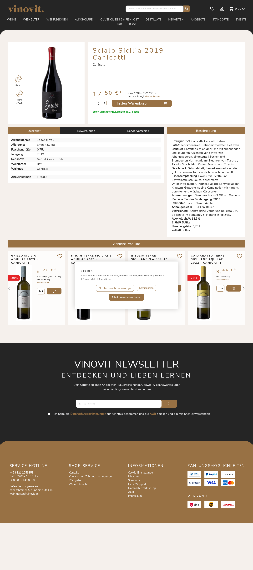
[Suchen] (186, 8)
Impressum (135, 496)
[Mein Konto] (222, 9)
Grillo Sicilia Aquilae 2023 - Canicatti (24, 259)
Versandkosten (152, 96)
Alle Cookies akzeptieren (126, 297)
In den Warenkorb (132, 103)
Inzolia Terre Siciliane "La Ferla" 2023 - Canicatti (149, 259)
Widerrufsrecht (78, 484)
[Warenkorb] (237, 9)
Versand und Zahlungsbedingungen (91, 476)
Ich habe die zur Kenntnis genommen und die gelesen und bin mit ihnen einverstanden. (132, 414)
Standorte (134, 480)
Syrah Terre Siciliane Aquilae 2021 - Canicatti (91, 259)
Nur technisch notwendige (113, 288)
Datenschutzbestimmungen (88, 414)
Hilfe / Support (137, 484)
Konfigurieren (146, 288)
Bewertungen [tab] (86, 131)
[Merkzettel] (212, 9)
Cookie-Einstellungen (141, 472)
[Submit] (168, 404)
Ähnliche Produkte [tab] (126, 244)
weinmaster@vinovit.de (24, 494)
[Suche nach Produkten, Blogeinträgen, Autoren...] (155, 8)
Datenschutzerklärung (142, 488)
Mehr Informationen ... (102, 279)
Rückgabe (75, 480)
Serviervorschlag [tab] (138, 131)
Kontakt (74, 472)
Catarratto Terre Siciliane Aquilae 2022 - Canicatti (208, 259)
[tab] (34, 130)
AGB (153, 414)
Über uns (133, 476)
